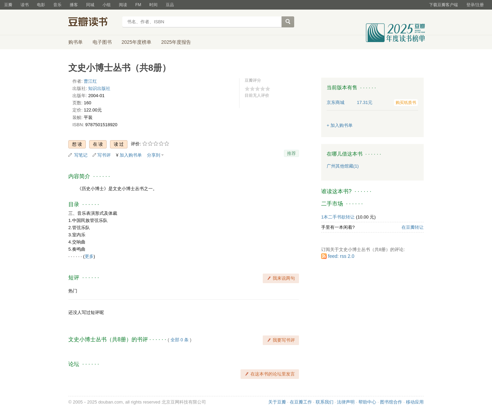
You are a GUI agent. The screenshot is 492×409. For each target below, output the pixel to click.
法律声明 (346, 402)
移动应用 (415, 402)
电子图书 (102, 42)
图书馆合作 (391, 402)
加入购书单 (131, 155)
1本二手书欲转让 (338, 217)
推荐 (291, 153)
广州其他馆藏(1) (343, 166)
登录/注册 (475, 4)
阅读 (123, 4)
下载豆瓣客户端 (443, 4)
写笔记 (80, 155)
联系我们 (324, 402)
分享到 (153, 155)
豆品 (170, 4)
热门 (72, 290)
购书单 (75, 42)
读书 (24, 4)
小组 (106, 4)
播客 (74, 4)
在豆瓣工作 (301, 402)
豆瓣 (8, 4)
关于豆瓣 (277, 402)
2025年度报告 (176, 42)
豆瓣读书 (93, 22)
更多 (89, 256)
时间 (153, 4)
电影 (41, 4)
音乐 (57, 4)
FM (138, 4)
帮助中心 (367, 402)
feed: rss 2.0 (341, 256)
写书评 (104, 155)
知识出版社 (99, 88)
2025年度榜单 (136, 42)
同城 (90, 4)
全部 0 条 (179, 339)
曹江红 (90, 81)
